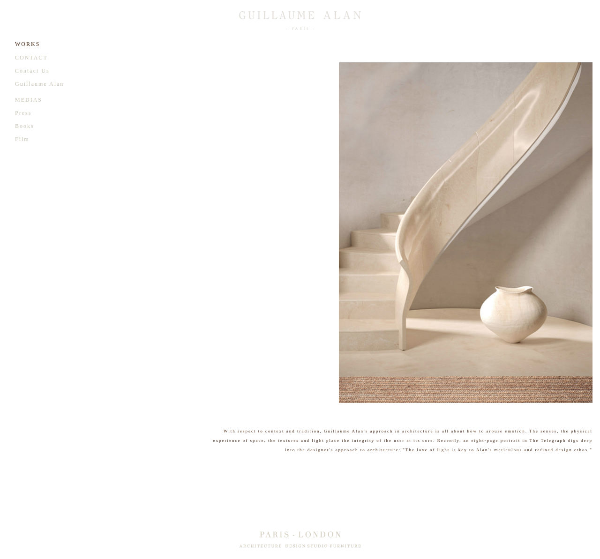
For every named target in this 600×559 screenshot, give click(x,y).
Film (22, 139)
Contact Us (32, 70)
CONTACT (31, 57)
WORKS (27, 44)
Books (24, 126)
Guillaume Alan (39, 84)
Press (23, 113)
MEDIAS (28, 100)
